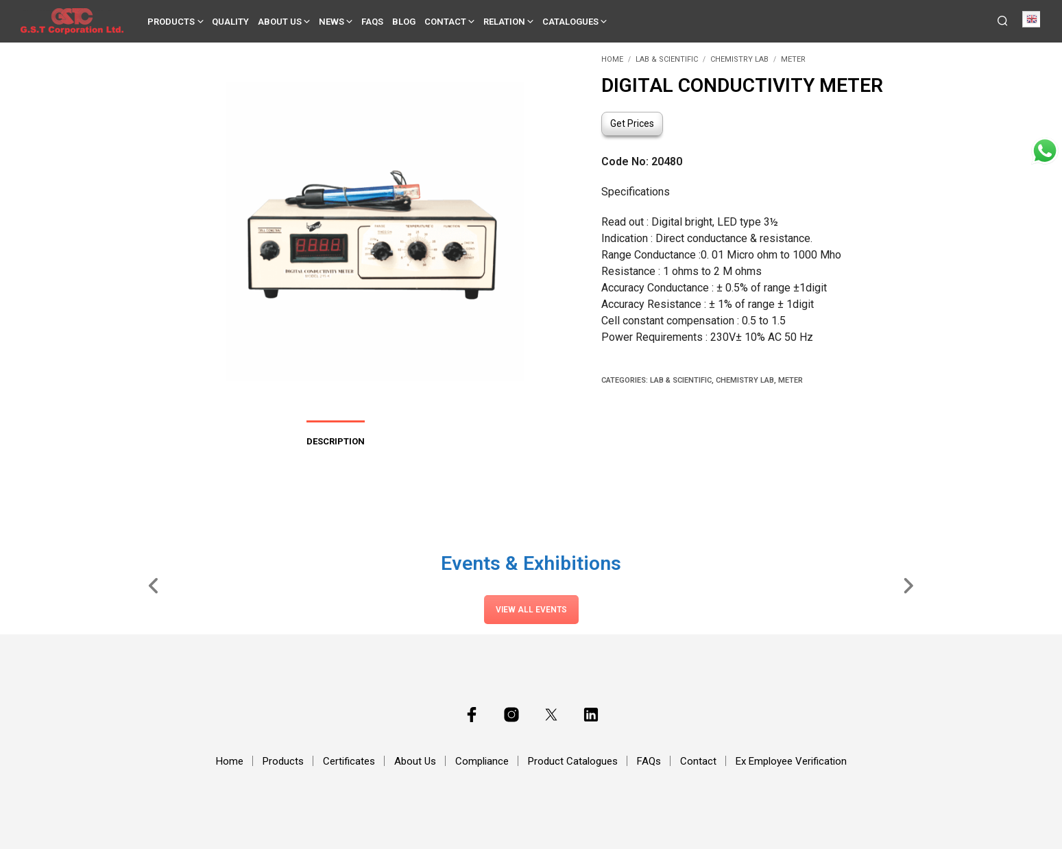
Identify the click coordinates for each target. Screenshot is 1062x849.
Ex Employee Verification (791, 761)
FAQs (372, 21)
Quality (230, 21)
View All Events (531, 609)
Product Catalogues (573, 761)
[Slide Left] (153, 585)
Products (171, 21)
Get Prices (632, 123)
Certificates (349, 761)
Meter (793, 59)
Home (612, 59)
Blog (403, 21)
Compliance (482, 761)
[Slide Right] (908, 585)
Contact (445, 21)
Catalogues (570, 21)
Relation (504, 21)
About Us (280, 21)
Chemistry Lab (739, 59)
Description (335, 441)
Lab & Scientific (667, 59)
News (331, 21)
